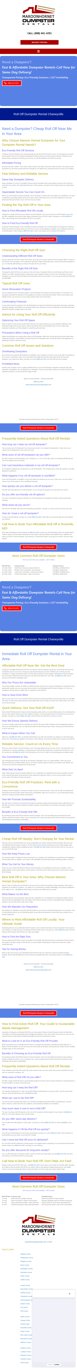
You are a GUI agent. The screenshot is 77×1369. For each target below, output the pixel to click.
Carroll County (24, 1324)
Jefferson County (25, 1342)
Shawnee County (25, 1355)
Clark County (24, 1362)
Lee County (24, 1307)
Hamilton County (25, 1359)
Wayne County (25, 1316)
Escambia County (25, 1327)
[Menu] (38, 51)
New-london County (26, 1289)
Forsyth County (25, 1285)
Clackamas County (26, 1296)
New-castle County (26, 1335)
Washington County (26, 1268)
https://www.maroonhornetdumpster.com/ (38, 384)
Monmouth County (26, 1338)
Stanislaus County (26, 1272)
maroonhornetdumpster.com (35, 1242)
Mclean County (25, 1304)
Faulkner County (25, 1348)
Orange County (25, 1320)
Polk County (24, 1311)
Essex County (24, 1265)
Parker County (24, 1276)
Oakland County (25, 1254)
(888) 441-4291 (28, 231)
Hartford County (25, 1293)
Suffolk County (25, 1279)
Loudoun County (25, 1351)
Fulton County (24, 1331)
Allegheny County (25, 1261)
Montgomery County (26, 1257)
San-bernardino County (27, 1300)
